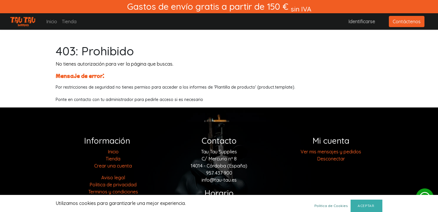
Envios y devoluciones (113, 206)
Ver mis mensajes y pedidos (331, 152)
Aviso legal (113, 177)
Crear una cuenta (113, 166)
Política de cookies (113, 199)
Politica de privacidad (113, 185)
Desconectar (331, 159)
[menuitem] (51, 21)
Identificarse (361, 21)
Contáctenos (407, 21)
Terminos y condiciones (113, 192)
